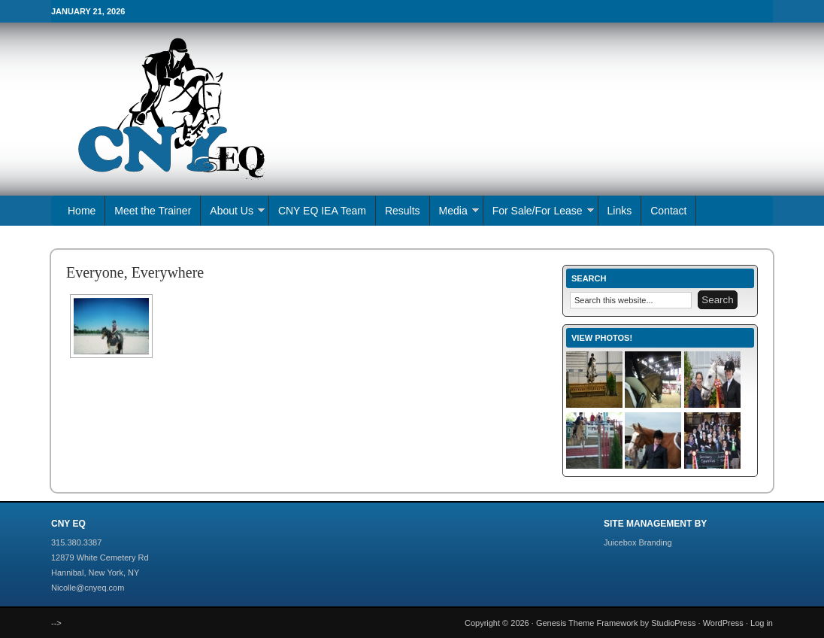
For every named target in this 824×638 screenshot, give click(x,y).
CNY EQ (291, 109)
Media (454, 212)
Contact (668, 211)
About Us (233, 212)
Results (402, 211)
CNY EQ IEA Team (322, 211)
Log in (761, 622)
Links (619, 211)
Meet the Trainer (152, 211)
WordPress (723, 622)
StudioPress (673, 622)
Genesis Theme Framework (587, 622)
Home (81, 211)
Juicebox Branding (638, 542)
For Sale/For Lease (538, 212)
